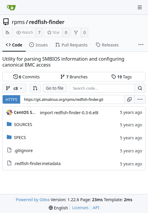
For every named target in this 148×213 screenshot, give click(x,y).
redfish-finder (46, 22)
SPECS (20, 137)
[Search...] (140, 88)
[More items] (141, 44)
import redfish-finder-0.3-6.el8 (69, 112)
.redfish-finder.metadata (37, 163)
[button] (35, 88)
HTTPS (11, 99)
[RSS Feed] (7, 32)
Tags (121, 77)
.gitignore (23, 150)
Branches (73, 77)
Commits (26, 77)
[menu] (140, 99)
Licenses (80, 207)
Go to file (55, 88)
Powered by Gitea (33, 199)
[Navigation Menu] (139, 7)
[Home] (11, 7)
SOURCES (23, 124)
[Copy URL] (129, 99)
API (96, 207)
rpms (18, 22)
